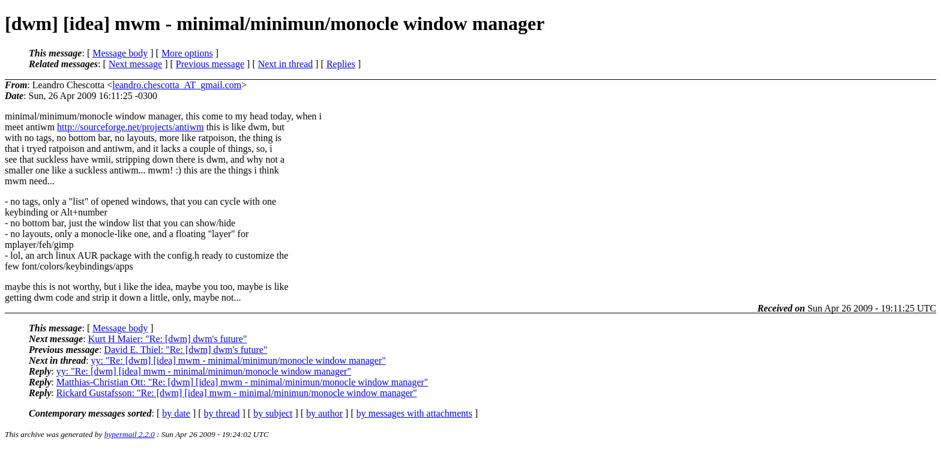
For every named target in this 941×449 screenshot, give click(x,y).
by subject (272, 413)
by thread (222, 413)
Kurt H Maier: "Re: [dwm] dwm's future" (167, 339)
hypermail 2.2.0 (129, 434)
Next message (135, 64)
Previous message (210, 64)
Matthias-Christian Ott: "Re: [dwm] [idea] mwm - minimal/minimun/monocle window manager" (242, 382)
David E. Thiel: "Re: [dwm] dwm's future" (185, 350)
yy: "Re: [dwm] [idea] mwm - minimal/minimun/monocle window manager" (238, 360)
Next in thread (285, 64)
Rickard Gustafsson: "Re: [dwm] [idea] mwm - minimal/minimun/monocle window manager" (236, 393)
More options (187, 53)
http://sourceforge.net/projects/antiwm (130, 127)
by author (324, 413)
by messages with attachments (414, 413)
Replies (340, 64)
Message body (120, 53)
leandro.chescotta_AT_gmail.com (176, 85)
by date (176, 413)
